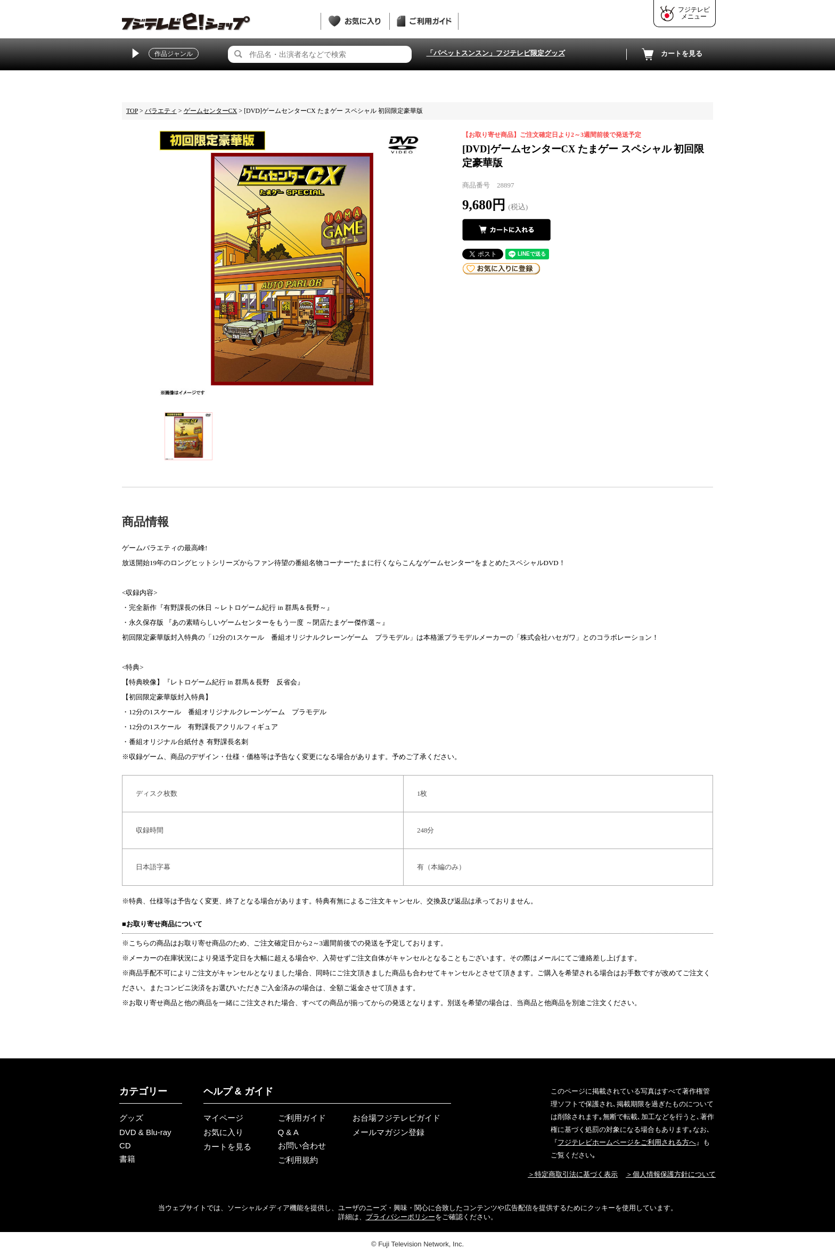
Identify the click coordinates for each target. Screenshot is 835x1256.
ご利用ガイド (302, 1117)
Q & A (288, 1132)
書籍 (127, 1158)
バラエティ (161, 111)
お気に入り (223, 1132)
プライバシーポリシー (400, 1217)
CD (125, 1145)
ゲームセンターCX (211, 111)
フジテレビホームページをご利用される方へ (627, 1142)
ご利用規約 (298, 1159)
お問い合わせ (302, 1145)
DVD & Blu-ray (145, 1132)
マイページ (223, 1117)
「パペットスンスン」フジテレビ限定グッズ (496, 53)
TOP (132, 111)
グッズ (131, 1117)
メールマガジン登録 (388, 1132)
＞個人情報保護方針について (671, 1174)
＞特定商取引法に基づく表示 (573, 1174)
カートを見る (671, 54)
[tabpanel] (292, 263)
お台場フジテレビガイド (396, 1117)
